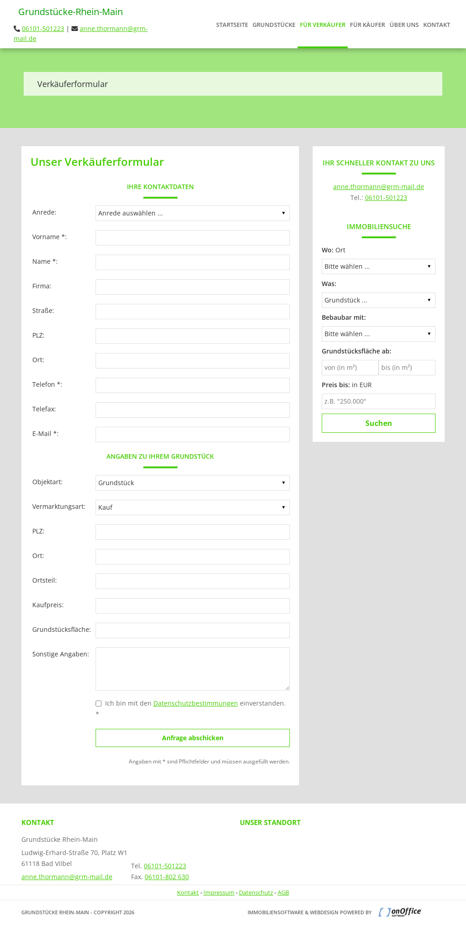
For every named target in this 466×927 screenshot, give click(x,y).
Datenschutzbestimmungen (195, 703)
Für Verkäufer (322, 24)
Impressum (218, 892)
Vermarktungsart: (59, 506)
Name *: (45, 261)
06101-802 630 (167, 876)
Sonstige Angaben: (60, 654)
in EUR (347, 384)
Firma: (41, 286)
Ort (333, 250)
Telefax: (44, 409)
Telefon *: (47, 384)
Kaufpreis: (48, 604)
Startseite (232, 24)
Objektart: (47, 481)
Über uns (404, 24)
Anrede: (44, 212)
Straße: (43, 310)
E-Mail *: (45, 433)
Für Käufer (367, 24)
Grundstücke (274, 24)
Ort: (38, 359)
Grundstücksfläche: (61, 629)
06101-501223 (43, 28)
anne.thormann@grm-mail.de (378, 186)
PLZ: (38, 335)
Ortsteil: (44, 580)
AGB (283, 892)
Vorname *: (49, 236)
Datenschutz (256, 892)
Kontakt (436, 24)
